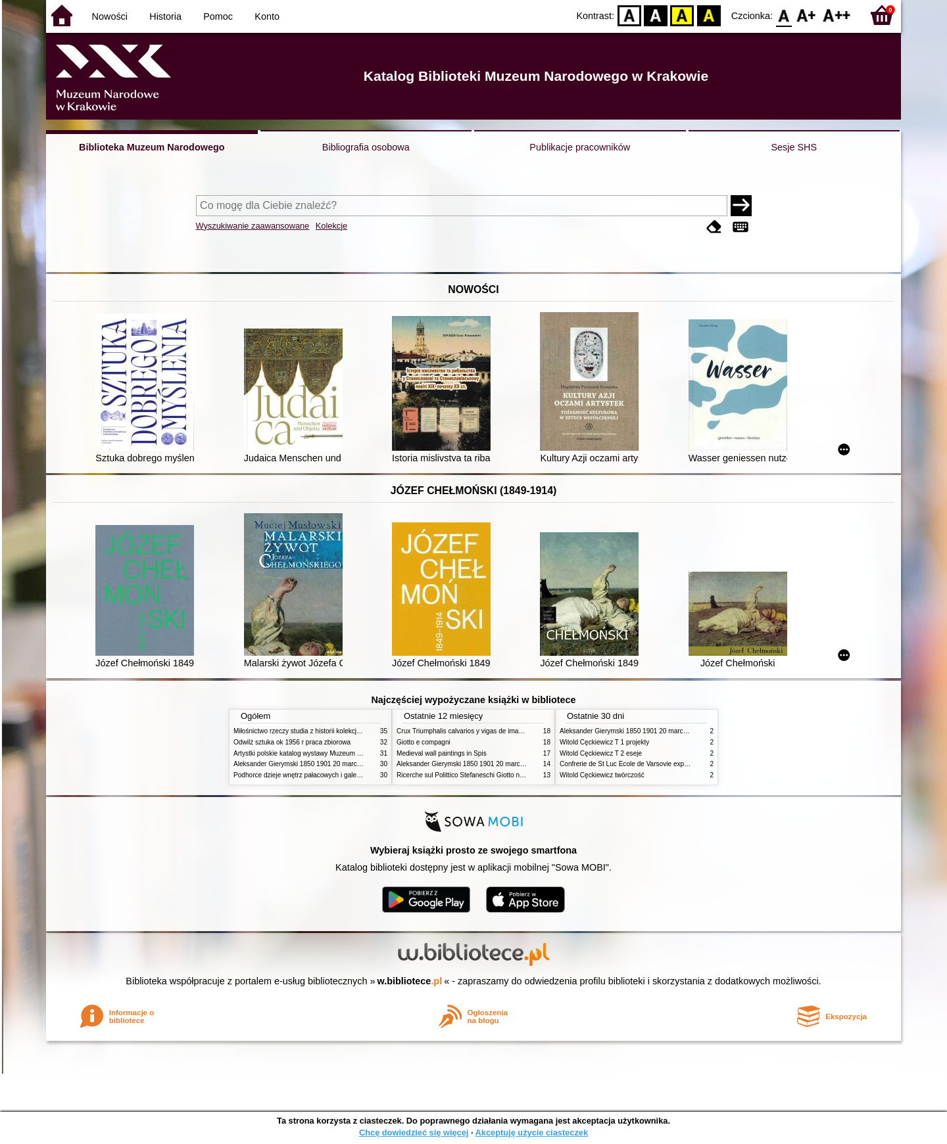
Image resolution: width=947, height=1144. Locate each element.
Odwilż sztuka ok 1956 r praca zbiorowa (292, 742)
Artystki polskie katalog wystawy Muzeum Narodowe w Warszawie (330, 753)
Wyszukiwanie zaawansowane (253, 226)
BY (709, 14)
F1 (806, 14)
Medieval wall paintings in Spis (442, 753)
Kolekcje (331, 226)
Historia (165, 16)
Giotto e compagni (423, 742)
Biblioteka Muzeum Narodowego (151, 147)
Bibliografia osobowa (366, 147)
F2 (837, 14)
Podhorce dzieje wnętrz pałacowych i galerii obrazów (311, 775)
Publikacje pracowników (579, 147)
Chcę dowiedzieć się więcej (413, 1132)
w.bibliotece (410, 981)
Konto (267, 16)
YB (682, 14)
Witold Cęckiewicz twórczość (602, 775)
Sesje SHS (794, 147)
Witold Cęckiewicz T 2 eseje (601, 753)
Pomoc (218, 16)
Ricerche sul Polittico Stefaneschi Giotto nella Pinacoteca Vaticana (494, 775)
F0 (783, 14)
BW (655, 14)
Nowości (110, 16)
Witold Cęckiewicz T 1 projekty (604, 742)
